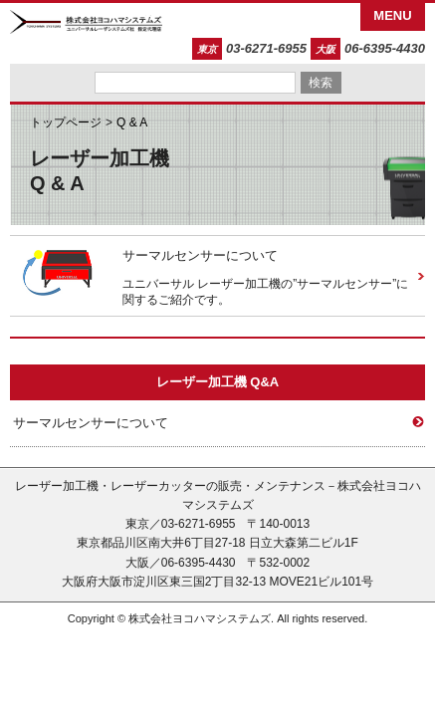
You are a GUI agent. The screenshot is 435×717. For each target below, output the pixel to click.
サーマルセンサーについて (200, 255)
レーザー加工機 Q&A (218, 381)
